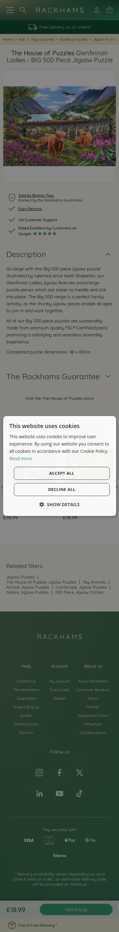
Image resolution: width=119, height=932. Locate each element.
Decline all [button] (61, 489)
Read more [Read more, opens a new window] (20, 458)
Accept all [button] (62, 473)
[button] (59, 504)
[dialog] (59, 466)
